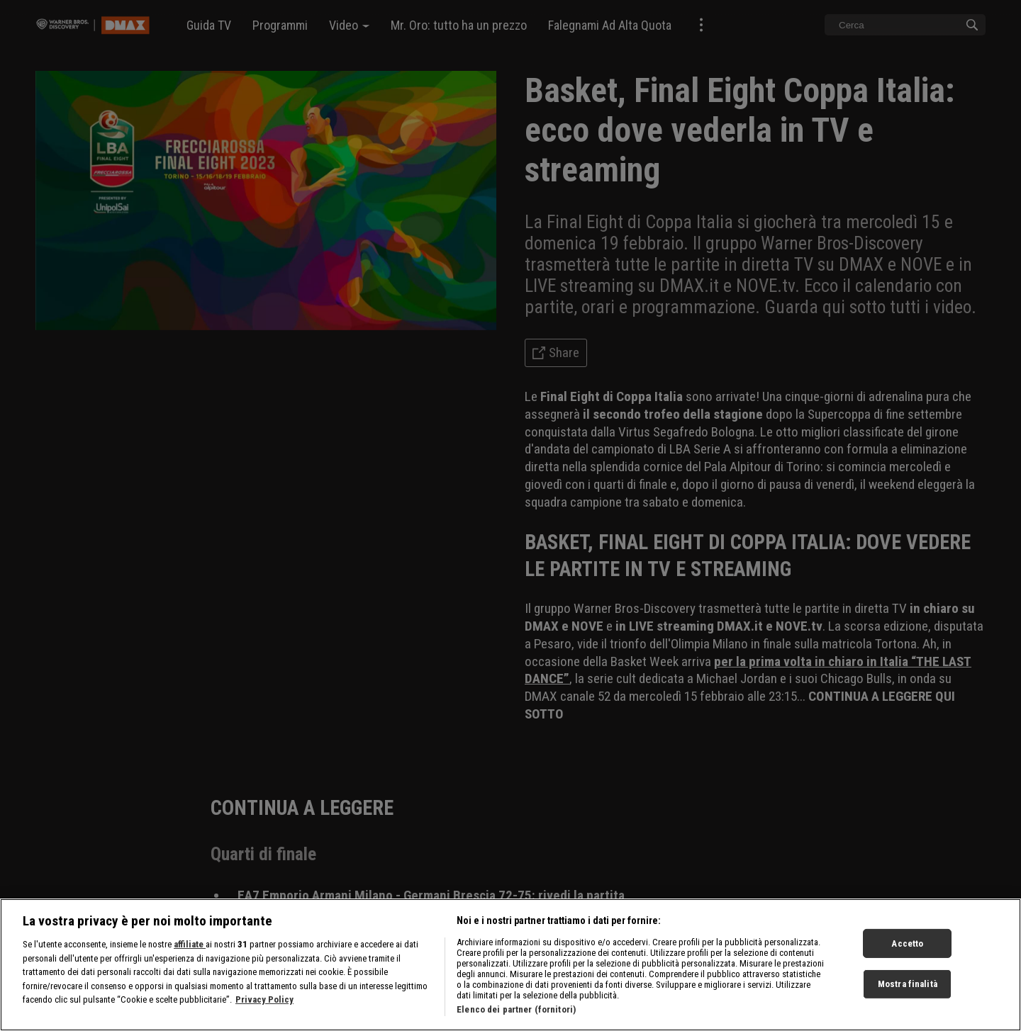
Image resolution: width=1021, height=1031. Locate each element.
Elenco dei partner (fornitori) (516, 1016)
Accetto (907, 950)
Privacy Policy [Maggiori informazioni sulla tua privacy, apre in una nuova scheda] (264, 1006)
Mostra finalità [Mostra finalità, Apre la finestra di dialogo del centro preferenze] (907, 991)
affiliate (190, 951)
